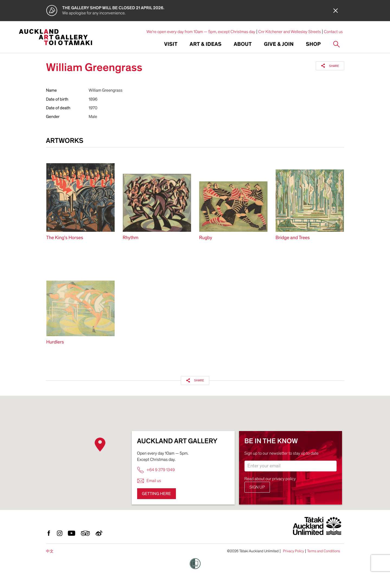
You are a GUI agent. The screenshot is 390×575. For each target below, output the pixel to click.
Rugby (205, 238)
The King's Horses (64, 238)
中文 (50, 551)
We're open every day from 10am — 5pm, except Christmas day (200, 32)
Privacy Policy (293, 551)
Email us (149, 480)
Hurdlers (55, 342)
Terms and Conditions (323, 551)
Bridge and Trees (293, 238)
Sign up (257, 487)
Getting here (156, 494)
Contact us (333, 32)
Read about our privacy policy (270, 479)
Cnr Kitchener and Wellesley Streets (289, 32)
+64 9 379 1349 (156, 470)
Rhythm (130, 238)
